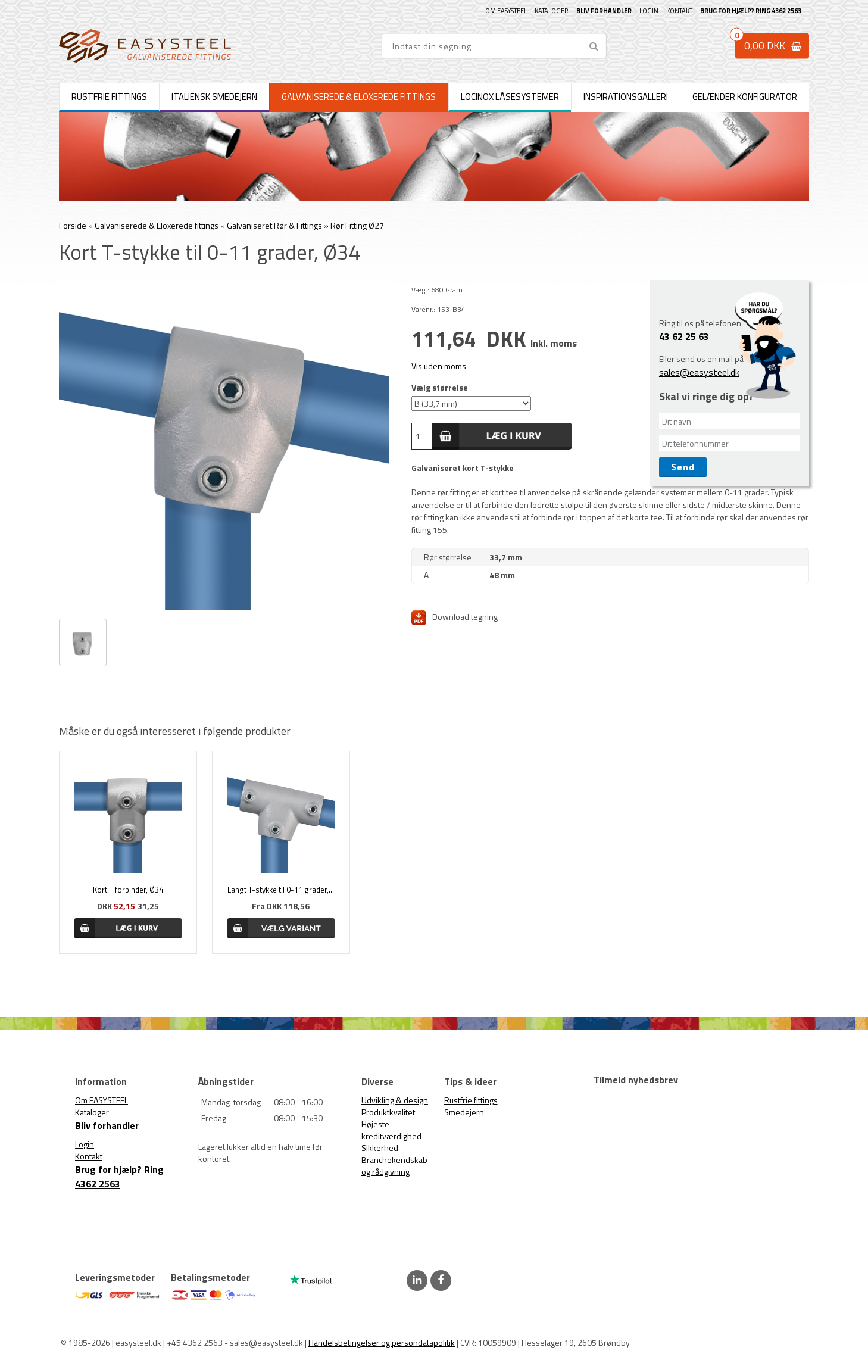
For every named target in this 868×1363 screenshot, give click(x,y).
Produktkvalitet (388, 1112)
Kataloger (552, 10)
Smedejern (464, 1112)
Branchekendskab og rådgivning (394, 1165)
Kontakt (679, 10)
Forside (72, 225)
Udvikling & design (394, 1100)
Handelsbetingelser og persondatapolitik (381, 1342)
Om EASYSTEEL (506, 10)
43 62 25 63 (684, 336)
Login (648, 10)
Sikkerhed (379, 1147)
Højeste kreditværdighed (391, 1130)
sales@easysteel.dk (699, 372)
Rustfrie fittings (471, 1100)
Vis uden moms (438, 366)
